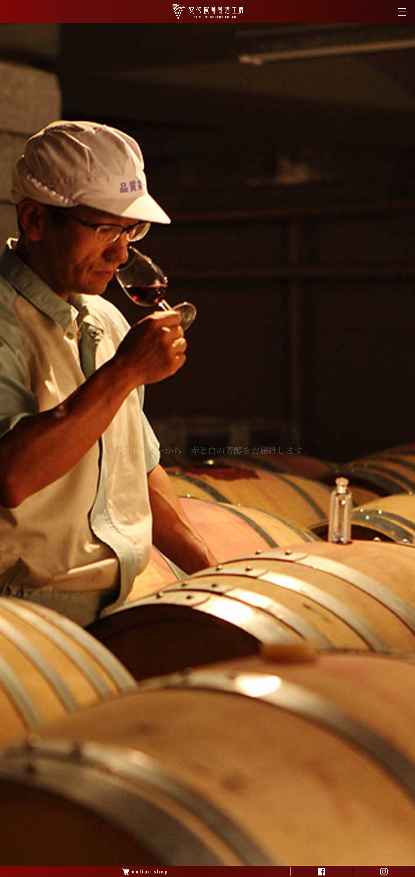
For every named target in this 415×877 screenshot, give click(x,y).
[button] (194, 871)
